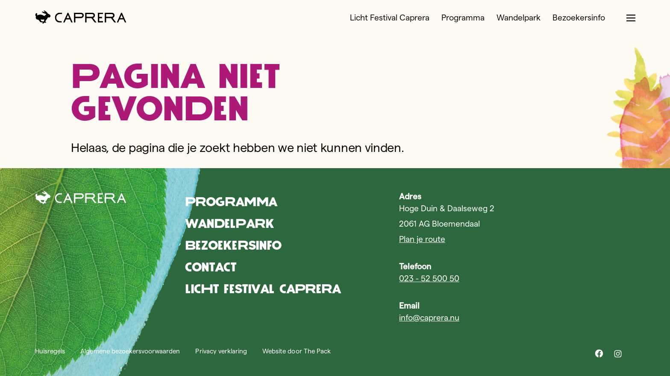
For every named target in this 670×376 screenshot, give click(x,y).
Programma (463, 17)
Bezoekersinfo (578, 17)
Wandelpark (519, 17)
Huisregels (50, 351)
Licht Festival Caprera (389, 17)
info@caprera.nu (429, 317)
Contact (211, 266)
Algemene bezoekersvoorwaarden (130, 351)
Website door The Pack (296, 351)
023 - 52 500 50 (429, 278)
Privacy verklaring (221, 351)
